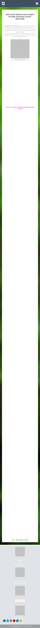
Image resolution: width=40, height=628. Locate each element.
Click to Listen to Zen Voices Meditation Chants (20, 107)
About (20, 562)
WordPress (29, 626)
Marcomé (20, 560)
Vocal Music (20, 581)
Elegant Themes (17, 626)
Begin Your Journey (20, 583)
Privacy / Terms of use (20, 564)
